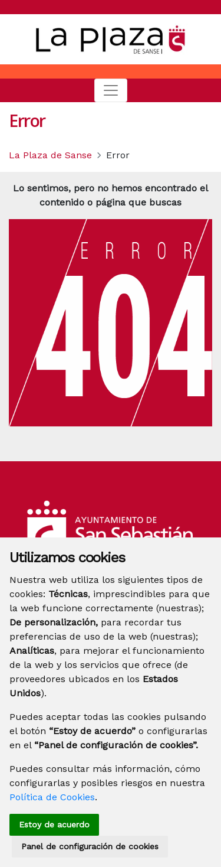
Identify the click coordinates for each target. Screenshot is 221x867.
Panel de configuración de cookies (90, 846)
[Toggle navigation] (110, 90)
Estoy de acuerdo (54, 824)
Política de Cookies (52, 797)
